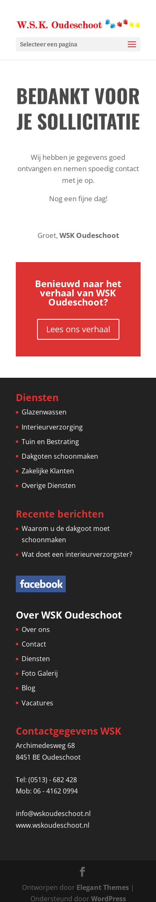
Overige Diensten (49, 485)
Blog (28, 687)
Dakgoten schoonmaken (60, 456)
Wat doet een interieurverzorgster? (77, 554)
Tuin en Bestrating (50, 441)
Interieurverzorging (52, 427)
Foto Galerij (40, 673)
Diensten (36, 658)
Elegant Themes (103, 887)
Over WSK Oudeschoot (69, 615)
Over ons (36, 629)
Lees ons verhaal (78, 329)
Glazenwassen (44, 412)
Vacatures (37, 702)
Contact (34, 644)
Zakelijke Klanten (48, 470)
